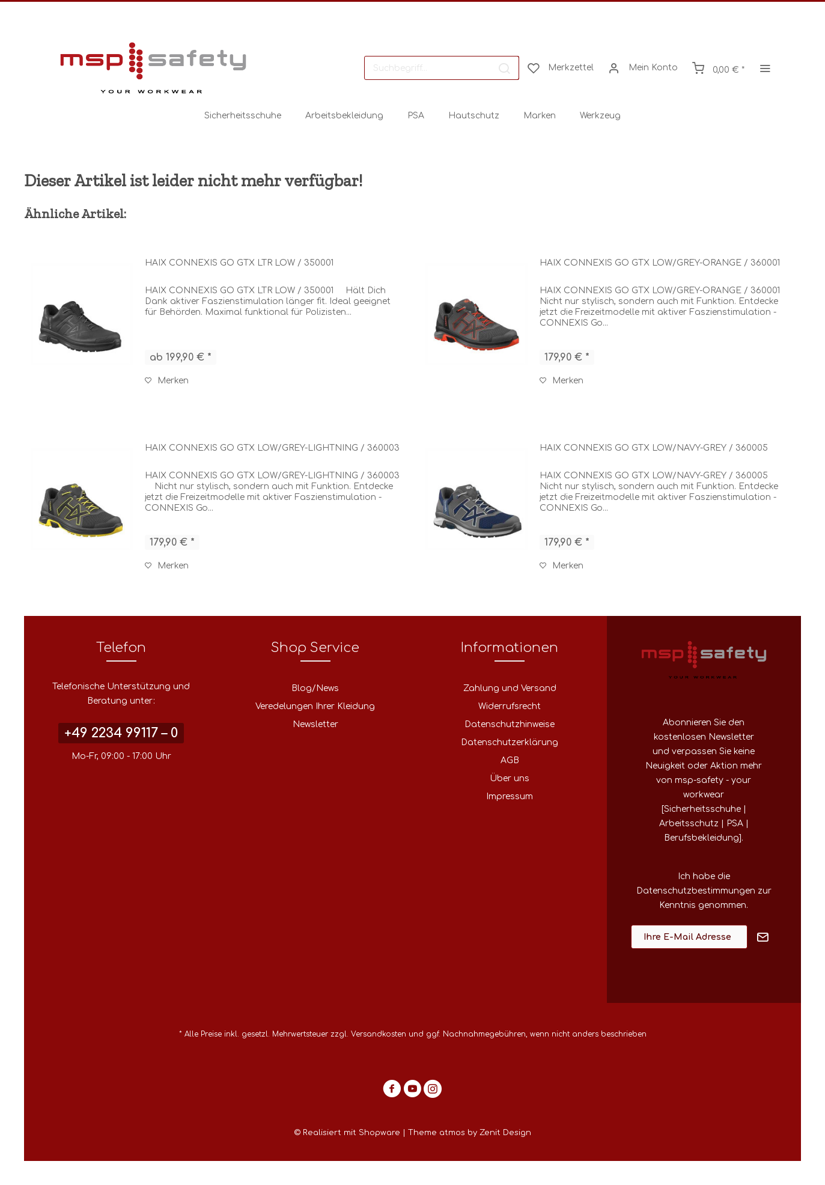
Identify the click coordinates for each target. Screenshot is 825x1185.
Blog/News (315, 688)
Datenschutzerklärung (509, 742)
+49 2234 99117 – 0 (121, 733)
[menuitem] (441, 68)
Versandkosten (378, 1034)
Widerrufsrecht (509, 706)
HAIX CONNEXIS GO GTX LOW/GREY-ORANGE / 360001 (660, 262)
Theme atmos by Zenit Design (469, 1133)
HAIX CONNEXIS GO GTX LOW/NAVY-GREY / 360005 (654, 447)
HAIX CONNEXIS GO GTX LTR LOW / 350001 (239, 262)
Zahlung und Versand (509, 688)
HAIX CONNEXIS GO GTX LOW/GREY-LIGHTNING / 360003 (272, 447)
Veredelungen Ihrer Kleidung (315, 706)
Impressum (509, 796)
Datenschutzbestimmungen (695, 890)
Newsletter (315, 724)
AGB (510, 760)
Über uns (509, 778)
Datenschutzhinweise (509, 724)
